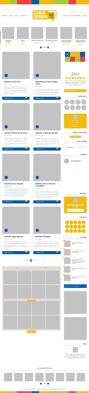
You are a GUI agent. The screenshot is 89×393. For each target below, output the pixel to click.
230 (35, 261)
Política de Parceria (74, 15)
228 (27, 261)
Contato (84, 15)
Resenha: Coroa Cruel (12, 82)
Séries (16, 15)
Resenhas (4, 15)
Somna (23, 41)
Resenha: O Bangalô (43, 237)
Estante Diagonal (69, 147)
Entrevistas (23, 15)
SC (65, 389)
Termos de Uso (80, 358)
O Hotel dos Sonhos (8, 41)
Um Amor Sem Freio (52, 41)
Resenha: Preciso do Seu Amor (15, 133)
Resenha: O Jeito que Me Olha (47, 133)
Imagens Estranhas (37, 41)
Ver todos (31, 331)
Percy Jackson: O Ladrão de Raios (81, 41)
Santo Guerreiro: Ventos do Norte (66, 41)
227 (24, 261)
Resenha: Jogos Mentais (13, 237)
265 (45, 261)
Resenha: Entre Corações (13, 184)
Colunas (65, 15)
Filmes (11, 15)
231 (38, 261)
